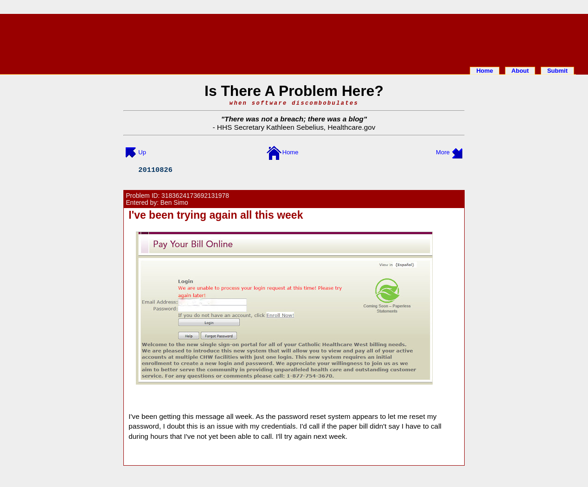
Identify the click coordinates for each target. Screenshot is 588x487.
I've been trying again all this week (215, 215)
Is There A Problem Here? (294, 90)
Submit (557, 70)
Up (142, 152)
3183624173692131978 (195, 195)
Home (484, 70)
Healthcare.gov (351, 127)
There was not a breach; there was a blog (294, 119)
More (443, 152)
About (520, 70)
